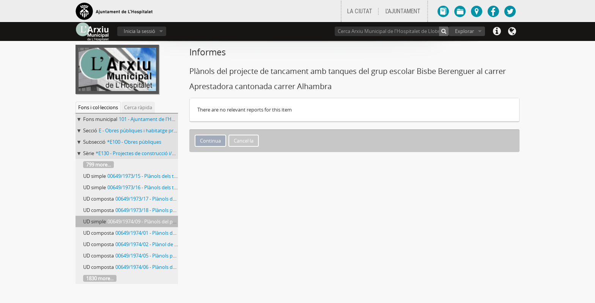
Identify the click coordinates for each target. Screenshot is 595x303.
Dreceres (496, 31)
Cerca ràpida (138, 107)
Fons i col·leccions (98, 107)
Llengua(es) (511, 31)
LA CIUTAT (359, 11)
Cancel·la (243, 140)
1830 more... (99, 278)
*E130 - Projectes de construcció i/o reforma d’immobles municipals (171, 153)
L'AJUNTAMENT (403, 11)
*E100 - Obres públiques (134, 141)
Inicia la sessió (139, 31)
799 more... (98, 164)
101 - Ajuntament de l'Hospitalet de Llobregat (170, 119)
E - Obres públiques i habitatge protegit (143, 130)
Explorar (464, 31)
